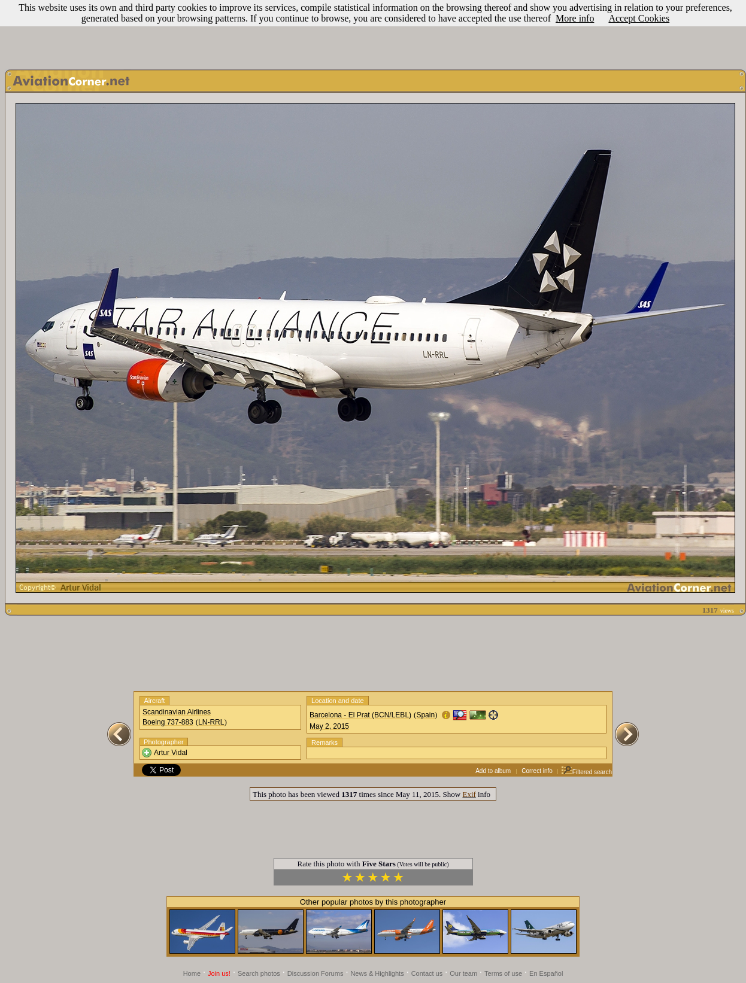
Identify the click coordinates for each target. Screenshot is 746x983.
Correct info (537, 771)
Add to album (493, 771)
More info (575, 18)
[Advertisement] (373, 32)
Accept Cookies (638, 18)
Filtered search (586, 772)
